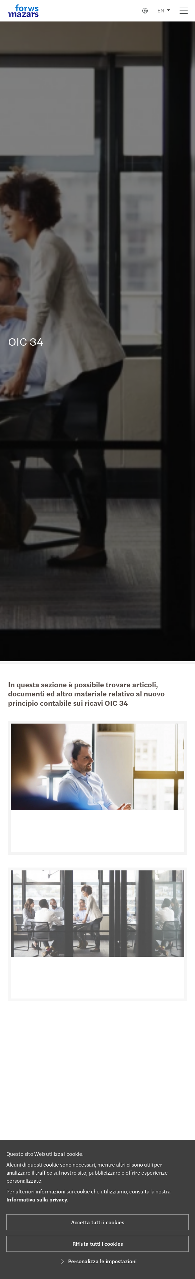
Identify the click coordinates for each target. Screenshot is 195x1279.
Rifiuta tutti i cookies (97, 1243)
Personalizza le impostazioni (98, 1261)
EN (160, 10)
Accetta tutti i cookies (97, 1222)
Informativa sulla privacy (36, 1199)
